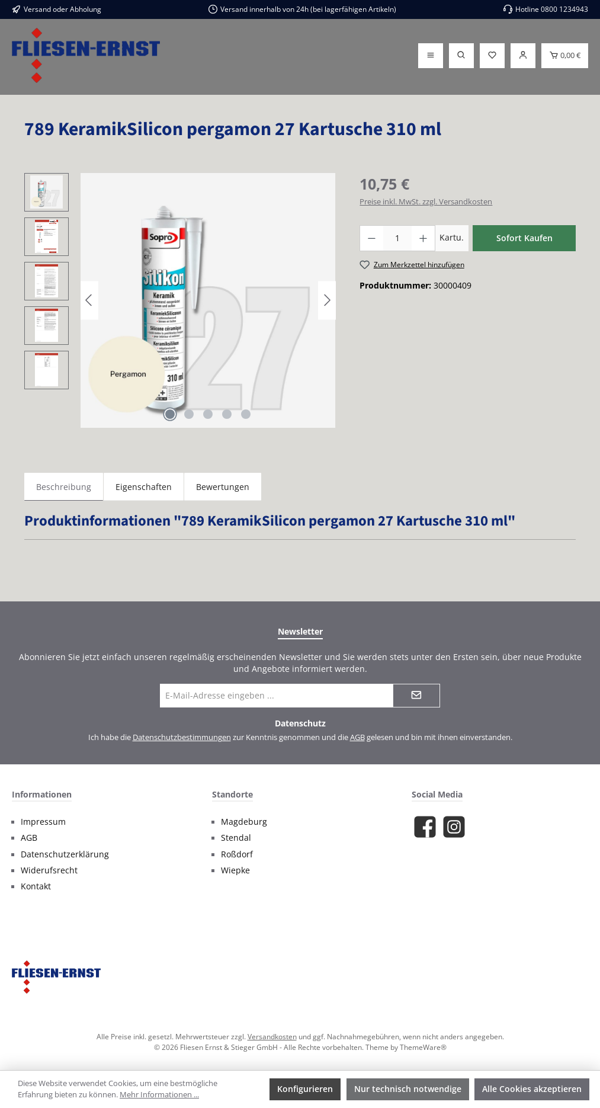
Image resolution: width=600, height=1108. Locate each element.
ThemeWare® (423, 1047)
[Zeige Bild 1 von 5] (170, 414)
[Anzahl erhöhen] (423, 238)
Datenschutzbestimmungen (182, 737)
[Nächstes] (327, 300)
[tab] (63, 487)
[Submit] (416, 695)
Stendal (236, 837)
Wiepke (235, 870)
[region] (180, 300)
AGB (357, 737)
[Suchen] (461, 55)
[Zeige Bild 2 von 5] (189, 414)
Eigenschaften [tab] (143, 486)
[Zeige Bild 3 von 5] (208, 414)
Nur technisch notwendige (407, 1088)
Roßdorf (237, 854)
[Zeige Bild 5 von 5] (246, 414)
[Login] (523, 55)
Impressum (43, 821)
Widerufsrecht (49, 870)
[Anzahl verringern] (371, 238)
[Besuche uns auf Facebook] (425, 827)
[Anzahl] (397, 238)
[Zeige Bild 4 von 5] (227, 414)
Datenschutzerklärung (65, 854)
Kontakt (36, 886)
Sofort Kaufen (524, 238)
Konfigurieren (305, 1088)
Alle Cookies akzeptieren (532, 1088)
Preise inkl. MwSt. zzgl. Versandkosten (426, 202)
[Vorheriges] (89, 300)
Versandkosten (272, 1036)
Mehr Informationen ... (159, 1095)
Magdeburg (244, 821)
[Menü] (430, 55)
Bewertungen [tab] (222, 486)
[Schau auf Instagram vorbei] (454, 827)
